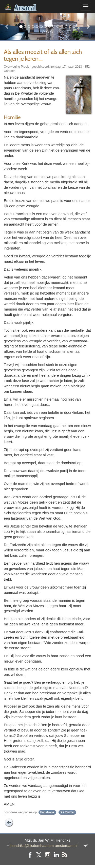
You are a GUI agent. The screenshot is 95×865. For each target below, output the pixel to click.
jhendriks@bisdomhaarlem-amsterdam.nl (43, 846)
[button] (7, 26)
